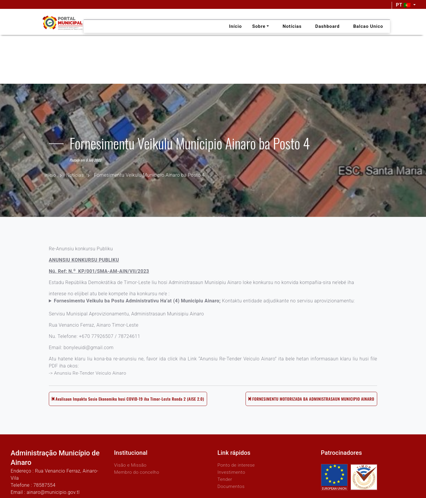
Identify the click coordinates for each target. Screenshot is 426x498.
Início (50, 175)
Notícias (76, 175)
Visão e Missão (131, 465)
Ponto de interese (236, 465)
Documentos (231, 486)
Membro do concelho (137, 472)
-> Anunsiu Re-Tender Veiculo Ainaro (89, 375)
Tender (225, 479)
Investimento (231, 472)
